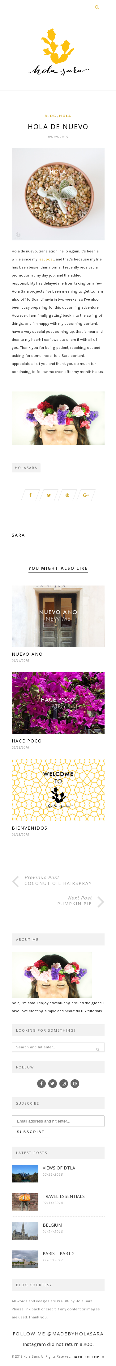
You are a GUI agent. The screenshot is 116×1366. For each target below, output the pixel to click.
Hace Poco (27, 741)
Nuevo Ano (27, 654)
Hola (65, 115)
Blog (51, 115)
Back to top (88, 1357)
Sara (18, 535)
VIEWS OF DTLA (59, 1168)
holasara (26, 467)
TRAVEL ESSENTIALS (64, 1196)
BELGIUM (52, 1225)
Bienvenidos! (30, 828)
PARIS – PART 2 (59, 1253)
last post (46, 259)
